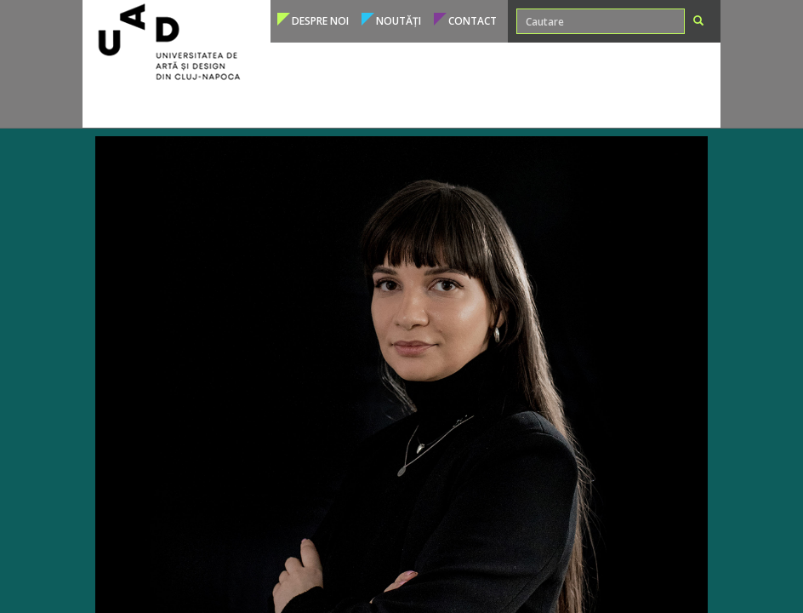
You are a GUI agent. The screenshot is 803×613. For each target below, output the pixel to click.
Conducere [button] (658, 106)
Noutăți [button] (398, 21)
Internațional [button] (505, 106)
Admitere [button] (259, 106)
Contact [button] (472, 21)
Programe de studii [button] (162, 106)
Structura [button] (586, 106)
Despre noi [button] (320, 21)
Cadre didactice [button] (408, 106)
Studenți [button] (324, 106)
